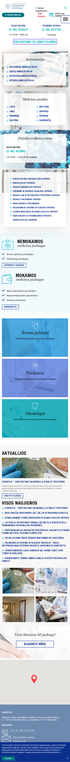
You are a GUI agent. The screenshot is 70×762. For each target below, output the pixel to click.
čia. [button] (60, 752)
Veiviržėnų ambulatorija (23, 76)
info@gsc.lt (19, 741)
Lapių (12, 106)
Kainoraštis (10, 307)
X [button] (67, 758)
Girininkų (14, 116)
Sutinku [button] (8, 758)
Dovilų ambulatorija (20, 71)
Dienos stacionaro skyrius (27, 199)
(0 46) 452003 (18, 29)
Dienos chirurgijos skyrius (27, 187)
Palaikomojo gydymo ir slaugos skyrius (34, 207)
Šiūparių (43, 116)
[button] (34, 679)
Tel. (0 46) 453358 (22, 730)
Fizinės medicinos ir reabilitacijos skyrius (35, 211)
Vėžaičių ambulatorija (21, 80)
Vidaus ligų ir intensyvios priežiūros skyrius (36, 195)
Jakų (12, 111)
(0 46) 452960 (15, 151)
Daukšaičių (45, 120)
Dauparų (43, 111)
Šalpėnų (13, 120)
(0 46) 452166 (51, 29)
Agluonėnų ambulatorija (23, 67)
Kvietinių (44, 106)
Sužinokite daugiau (14, 265)
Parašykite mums (24, 737)
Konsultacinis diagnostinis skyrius (31, 179)
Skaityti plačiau (12, 496)
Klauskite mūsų (35, 644)
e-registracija (13, 15)
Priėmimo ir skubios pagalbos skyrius (32, 191)
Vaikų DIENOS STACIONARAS (26, 203)
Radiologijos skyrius (24, 183)
